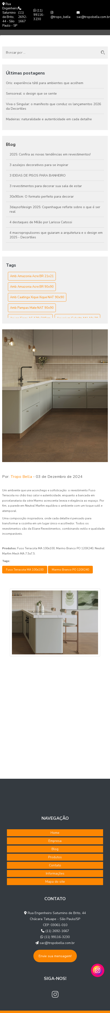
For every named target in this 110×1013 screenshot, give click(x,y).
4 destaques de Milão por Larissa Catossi (41, 222)
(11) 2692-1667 (22, 15)
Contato (88, 53)
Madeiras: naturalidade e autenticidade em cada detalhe (49, 119)
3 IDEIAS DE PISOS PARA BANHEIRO (38, 175)
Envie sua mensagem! (55, 956)
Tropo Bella (21, 476)
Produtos (65, 53)
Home (8, 53)
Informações (55, 873)
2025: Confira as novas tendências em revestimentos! (50, 154)
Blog (43, 53)
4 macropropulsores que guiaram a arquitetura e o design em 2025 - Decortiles (56, 235)
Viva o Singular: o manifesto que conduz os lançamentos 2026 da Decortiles (53, 106)
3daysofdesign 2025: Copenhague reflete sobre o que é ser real (55, 209)
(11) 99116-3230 (38, 14)
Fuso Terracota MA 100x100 (24, 570)
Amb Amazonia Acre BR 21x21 (32, 276)
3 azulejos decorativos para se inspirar (39, 165)
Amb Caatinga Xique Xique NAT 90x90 (37, 297)
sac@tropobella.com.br (93, 15)
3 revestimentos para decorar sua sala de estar (46, 186)
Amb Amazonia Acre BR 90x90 (32, 287)
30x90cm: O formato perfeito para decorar (42, 196)
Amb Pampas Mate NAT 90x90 (32, 308)
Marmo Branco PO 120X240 (70, 570)
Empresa (26, 53)
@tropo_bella (60, 15)
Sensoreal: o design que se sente (31, 93)
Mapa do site (55, 881)
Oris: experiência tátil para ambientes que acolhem (44, 83)
